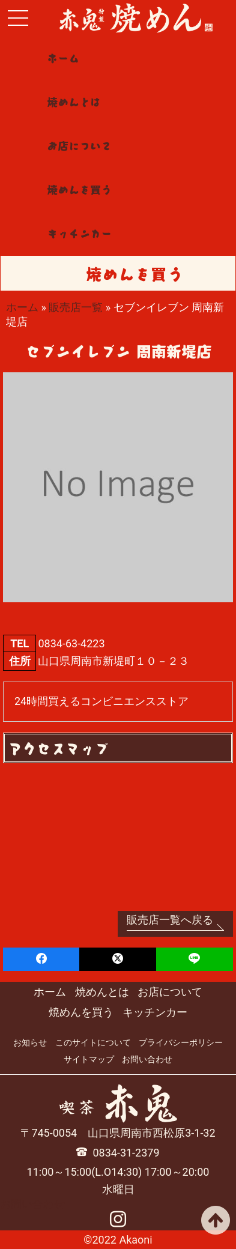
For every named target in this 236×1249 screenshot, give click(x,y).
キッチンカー (79, 233)
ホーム (63, 57)
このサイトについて (93, 1042)
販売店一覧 (76, 307)
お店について (79, 145)
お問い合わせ (147, 1059)
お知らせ (30, 1042)
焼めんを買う (79, 189)
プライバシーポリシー (181, 1042)
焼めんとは (74, 101)
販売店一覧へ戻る (170, 919)
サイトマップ (89, 1059)
